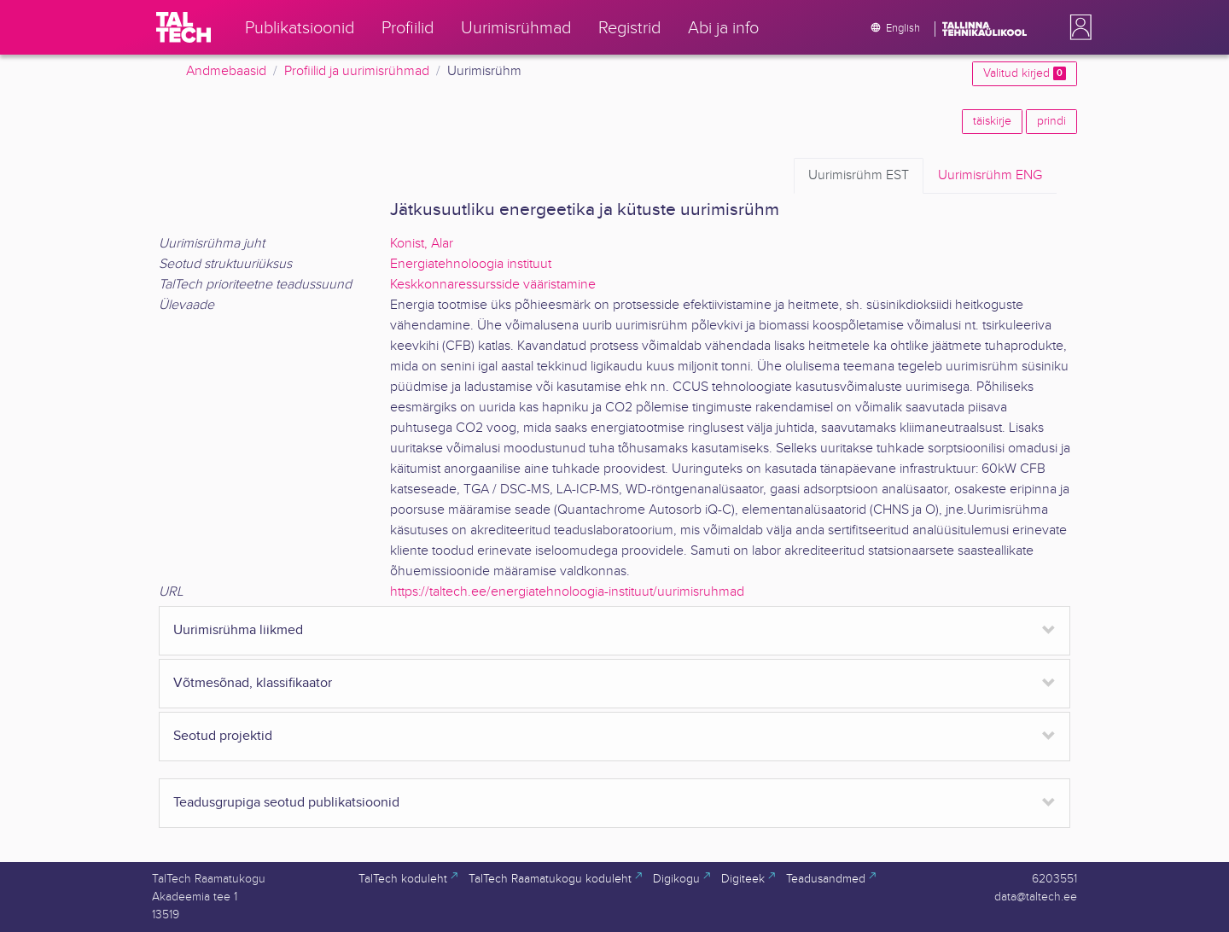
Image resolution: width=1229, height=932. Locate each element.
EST (858, 176)
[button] (1077, 27)
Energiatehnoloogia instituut (470, 264)
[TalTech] (183, 27)
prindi (1051, 121)
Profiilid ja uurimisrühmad (356, 71)
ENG (990, 176)
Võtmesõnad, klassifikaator (252, 683)
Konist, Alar (421, 244)
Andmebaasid (226, 71)
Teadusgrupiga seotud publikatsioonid (286, 803)
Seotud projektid (222, 736)
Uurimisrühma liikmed (238, 630)
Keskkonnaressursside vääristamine (493, 285)
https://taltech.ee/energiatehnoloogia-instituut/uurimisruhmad (567, 592)
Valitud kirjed (1024, 73)
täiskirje (992, 121)
